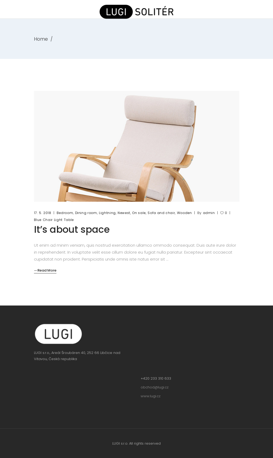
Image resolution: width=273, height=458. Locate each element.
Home (41, 39)
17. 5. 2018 (42, 213)
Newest (124, 213)
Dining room (86, 213)
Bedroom (65, 213)
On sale (139, 213)
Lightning (107, 213)
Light (58, 219)
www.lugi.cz (150, 396)
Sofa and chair (161, 213)
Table (69, 219)
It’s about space (72, 229)
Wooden (184, 213)
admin (209, 213)
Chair (48, 219)
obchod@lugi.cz (154, 387)
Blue (38, 219)
